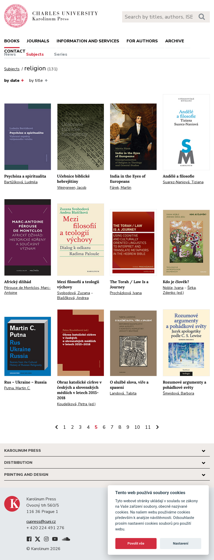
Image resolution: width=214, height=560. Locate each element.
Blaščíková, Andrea (73, 297)
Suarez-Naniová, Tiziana (183, 182)
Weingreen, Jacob (71, 187)
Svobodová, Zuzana (73, 292)
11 (148, 427)
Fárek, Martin (120, 187)
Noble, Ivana (173, 287)
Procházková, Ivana (126, 292)
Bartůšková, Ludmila (21, 182)
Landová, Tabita (123, 393)
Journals (38, 41)
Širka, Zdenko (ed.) (180, 290)
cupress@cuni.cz (41, 521)
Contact (15, 51)
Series (60, 54)
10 (137, 427)
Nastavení (180, 543)
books (12, 41)
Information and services (88, 41)
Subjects (35, 54)
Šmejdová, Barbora (178, 393)
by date (14, 80)
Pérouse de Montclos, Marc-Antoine (27, 290)
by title (38, 80)
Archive (174, 41)
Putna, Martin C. (17, 388)
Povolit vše (136, 543)
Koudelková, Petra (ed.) (76, 404)
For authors (142, 41)
